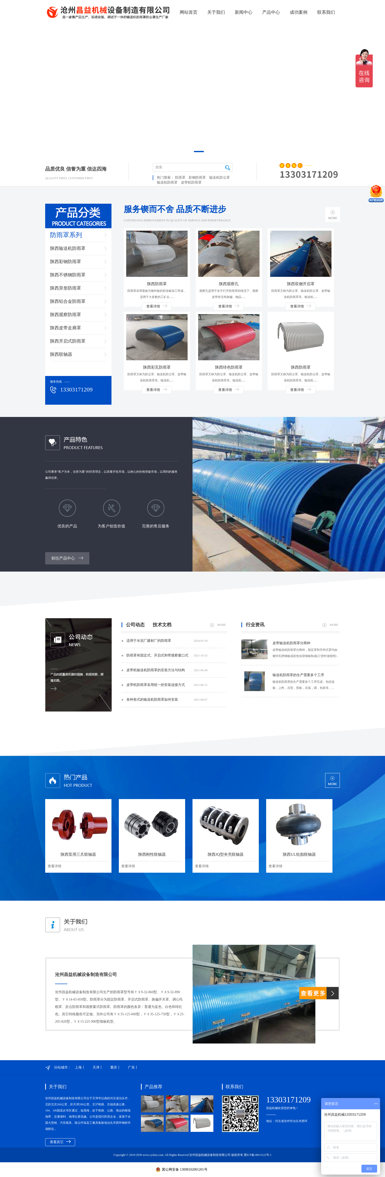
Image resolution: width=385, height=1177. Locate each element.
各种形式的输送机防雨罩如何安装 (166, 699)
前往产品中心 (67, 558)
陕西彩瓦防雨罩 (157, 367)
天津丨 (98, 1067)
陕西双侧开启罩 (301, 284)
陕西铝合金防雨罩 (67, 301)
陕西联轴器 (61, 354)
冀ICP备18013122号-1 (258, 1155)
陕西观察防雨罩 (65, 314)
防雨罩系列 (66, 235)
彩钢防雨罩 (197, 177)
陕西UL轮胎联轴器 (299, 854)
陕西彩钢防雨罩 (65, 261)
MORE (218, 625)
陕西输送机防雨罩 (67, 248)
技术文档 (162, 624)
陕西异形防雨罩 (65, 288)
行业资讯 (255, 624)
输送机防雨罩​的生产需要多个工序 (298, 675)
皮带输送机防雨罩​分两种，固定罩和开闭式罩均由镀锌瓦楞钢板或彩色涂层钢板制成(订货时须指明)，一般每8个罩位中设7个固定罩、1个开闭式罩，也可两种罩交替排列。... (306, 653)
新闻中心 (243, 12)
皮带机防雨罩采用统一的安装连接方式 (166, 685)
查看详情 (156, 306)
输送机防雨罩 (167, 182)
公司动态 (135, 624)
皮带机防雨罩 (191, 182)
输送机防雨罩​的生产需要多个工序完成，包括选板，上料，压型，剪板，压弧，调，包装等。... (303, 685)
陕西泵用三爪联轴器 (78, 854)
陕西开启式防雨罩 (67, 341)
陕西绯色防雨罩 (229, 367)
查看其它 (60, 1142)
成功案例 (298, 12)
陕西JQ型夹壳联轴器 (226, 854)
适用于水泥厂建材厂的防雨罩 (166, 640)
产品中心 (271, 12)
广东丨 (133, 1067)
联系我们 (326, 12)
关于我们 (216, 12)
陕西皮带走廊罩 (65, 327)
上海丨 (80, 1067)
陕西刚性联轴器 (152, 854)
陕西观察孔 (229, 284)
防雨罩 (180, 177)
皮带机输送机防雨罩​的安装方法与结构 (166, 670)
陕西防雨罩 (157, 284)
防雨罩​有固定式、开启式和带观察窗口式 (166, 655)
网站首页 (188, 12)
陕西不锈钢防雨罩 (67, 274)
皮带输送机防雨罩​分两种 (291, 643)
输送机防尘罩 (219, 177)
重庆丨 (115, 1067)
